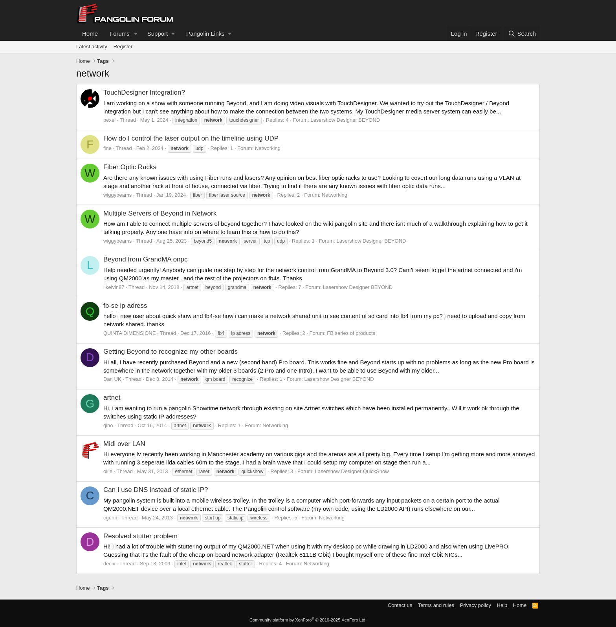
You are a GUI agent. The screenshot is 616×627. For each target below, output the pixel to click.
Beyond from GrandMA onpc (145, 259)
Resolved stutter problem (140, 536)
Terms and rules (436, 605)
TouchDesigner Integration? (144, 92)
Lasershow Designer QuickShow (352, 471)
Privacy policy (475, 605)
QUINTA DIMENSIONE (129, 333)
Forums (120, 33)
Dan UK (112, 379)
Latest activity (91, 46)
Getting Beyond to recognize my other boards (170, 351)
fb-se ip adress (125, 305)
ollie (107, 471)
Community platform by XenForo (308, 620)
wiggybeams (117, 195)
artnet (111, 397)
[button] (135, 33)
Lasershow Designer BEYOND (345, 120)
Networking (267, 148)
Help (502, 605)
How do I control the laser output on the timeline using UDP (191, 138)
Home (90, 33)
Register (123, 46)
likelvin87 (113, 287)
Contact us (400, 605)
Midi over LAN (124, 444)
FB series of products (351, 333)
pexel (109, 120)
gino (108, 425)
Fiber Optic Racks (129, 167)
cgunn (110, 518)
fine (107, 148)
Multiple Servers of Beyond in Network (159, 213)
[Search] (522, 33)
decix (109, 564)
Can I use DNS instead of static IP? (155, 490)
